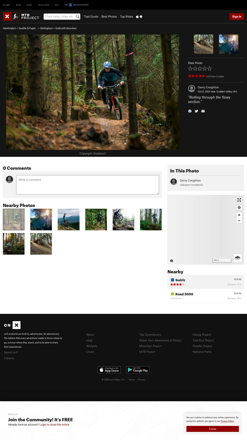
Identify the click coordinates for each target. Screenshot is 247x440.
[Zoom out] (239, 220)
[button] (190, 110)
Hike (29, 4)
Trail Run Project (203, 340)
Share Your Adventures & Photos (160, 340)
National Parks (202, 351)
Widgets (91, 346)
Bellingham (46, 28)
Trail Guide (91, 16)
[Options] (237, 258)
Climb (6, 4)
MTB (18, 4)
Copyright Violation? (93, 153)
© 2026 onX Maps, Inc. (113, 379)
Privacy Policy (227, 421)
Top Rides (126, 16)
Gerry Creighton (208, 87)
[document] (212, 424)
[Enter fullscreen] (239, 200)
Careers (9, 358)
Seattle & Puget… (28, 28)
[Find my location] (239, 207)
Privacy (141, 379)
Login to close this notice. (55, 424)
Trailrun (43, 4)
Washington (9, 28)
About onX (11, 352)
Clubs (90, 351)
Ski (57, 4)
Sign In (236, 16)
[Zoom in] (239, 215)
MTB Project (147, 351)
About (90, 334)
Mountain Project (150, 346)
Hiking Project (202, 334)
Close (212, 429)
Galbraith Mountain (65, 28)
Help (89, 340)
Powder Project (202, 346)
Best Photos (109, 16)
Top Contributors (150, 334)
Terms (132, 379)
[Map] (206, 229)
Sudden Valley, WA (226, 91)
